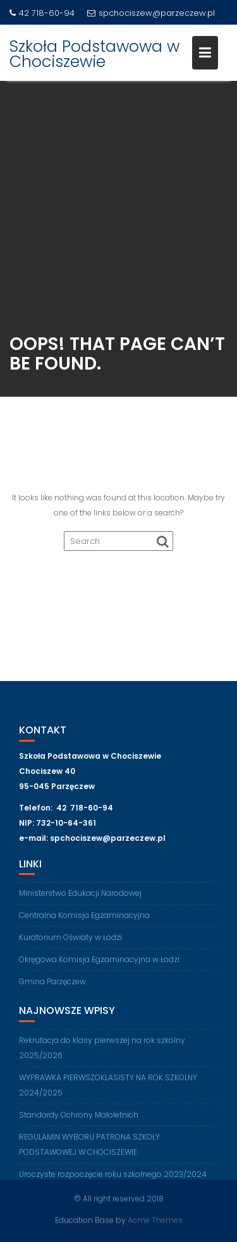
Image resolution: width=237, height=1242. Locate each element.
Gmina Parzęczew (52, 984)
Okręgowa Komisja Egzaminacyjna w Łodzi (99, 962)
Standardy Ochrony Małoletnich (78, 1117)
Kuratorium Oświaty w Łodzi (70, 940)
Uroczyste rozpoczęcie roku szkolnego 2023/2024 (113, 1177)
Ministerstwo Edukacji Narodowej (80, 896)
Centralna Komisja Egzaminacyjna (84, 918)
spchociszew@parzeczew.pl (151, 13)
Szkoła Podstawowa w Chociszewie (94, 54)
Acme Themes (155, 1219)
